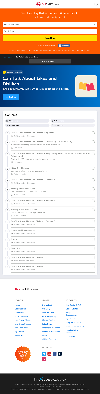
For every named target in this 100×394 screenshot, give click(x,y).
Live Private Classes (23, 320)
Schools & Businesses (51, 332)
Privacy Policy (43, 50)
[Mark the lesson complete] (93, 141)
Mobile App (19, 335)
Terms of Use (34, 50)
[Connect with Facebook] (64, 46)
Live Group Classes (23, 324)
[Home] (48, 6)
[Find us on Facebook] (55, 354)
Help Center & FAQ (73, 305)
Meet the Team (48, 313)
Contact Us (70, 336)
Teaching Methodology (75, 326)
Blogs (44, 335)
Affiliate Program (49, 339)
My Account (70, 319)
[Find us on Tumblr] (60, 354)
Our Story (46, 309)
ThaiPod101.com (78, 384)
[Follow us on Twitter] (44, 354)
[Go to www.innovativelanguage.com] (50, 379)
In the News (47, 324)
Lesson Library (8, 57)
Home (17, 305)
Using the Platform (73, 322)
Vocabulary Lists (21, 316)
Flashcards (19, 313)
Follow (12, 97)
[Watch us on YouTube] (49, 354)
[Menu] (4, 4)
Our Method (47, 305)
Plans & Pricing (48, 320)
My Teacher (19, 332)
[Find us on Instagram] (44, 359)
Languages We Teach (51, 328)
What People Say (49, 316)
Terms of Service (77, 389)
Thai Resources (21, 328)
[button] (96, 4)
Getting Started (72, 309)
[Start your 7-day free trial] (23, 354)
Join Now (50, 38)
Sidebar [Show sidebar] (50, 61)
